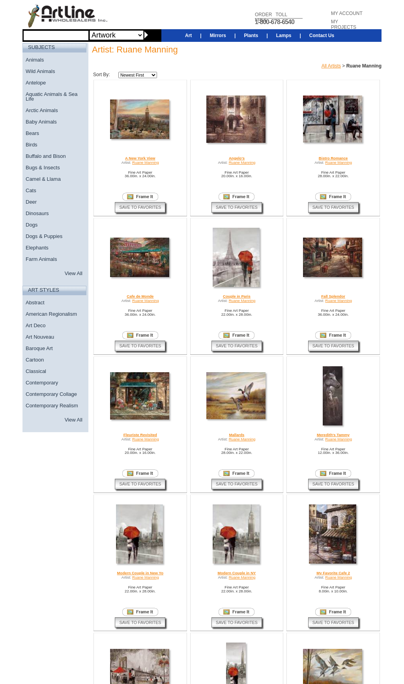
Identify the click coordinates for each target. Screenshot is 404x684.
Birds (31, 145)
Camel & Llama (43, 179)
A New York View (140, 158)
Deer (31, 202)
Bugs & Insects (43, 168)
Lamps (284, 35)
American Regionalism (51, 314)
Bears (32, 133)
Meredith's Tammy (333, 435)
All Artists (331, 66)
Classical (36, 371)
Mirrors (218, 35)
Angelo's (237, 158)
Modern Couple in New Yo (140, 573)
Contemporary (42, 383)
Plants (251, 35)
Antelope (36, 83)
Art (188, 35)
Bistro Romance (333, 158)
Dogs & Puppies (44, 236)
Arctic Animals (42, 110)
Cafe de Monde (140, 296)
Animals (35, 60)
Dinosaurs (37, 213)
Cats (31, 190)
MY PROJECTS (343, 24)
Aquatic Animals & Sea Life (52, 96)
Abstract (35, 302)
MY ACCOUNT (347, 13)
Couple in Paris (237, 296)
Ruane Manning (145, 162)
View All (73, 273)
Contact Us (321, 35)
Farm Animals (41, 259)
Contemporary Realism (52, 406)
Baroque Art (39, 348)
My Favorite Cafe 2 (333, 573)
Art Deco (36, 325)
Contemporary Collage (51, 394)
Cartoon (35, 360)
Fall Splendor (333, 296)
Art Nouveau (40, 337)
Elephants (37, 248)
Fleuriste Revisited (140, 435)
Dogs (31, 225)
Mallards (236, 435)
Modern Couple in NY (236, 573)
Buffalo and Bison (46, 156)
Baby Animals (41, 122)
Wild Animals (40, 71)
